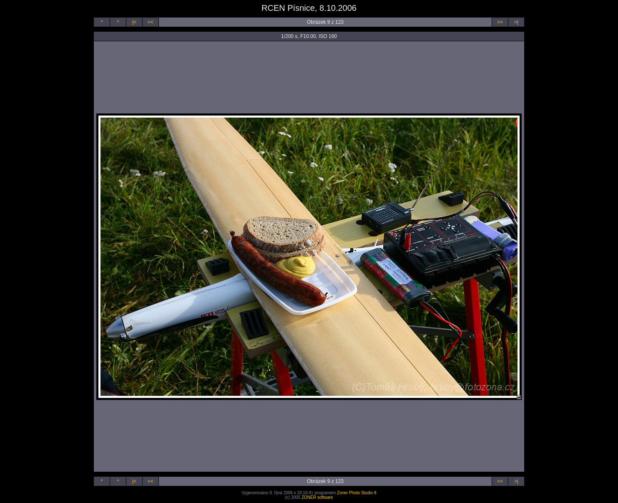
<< (150, 22)
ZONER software (317, 497)
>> (500, 22)
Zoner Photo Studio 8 (357, 492)
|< (134, 22)
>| (516, 22)
